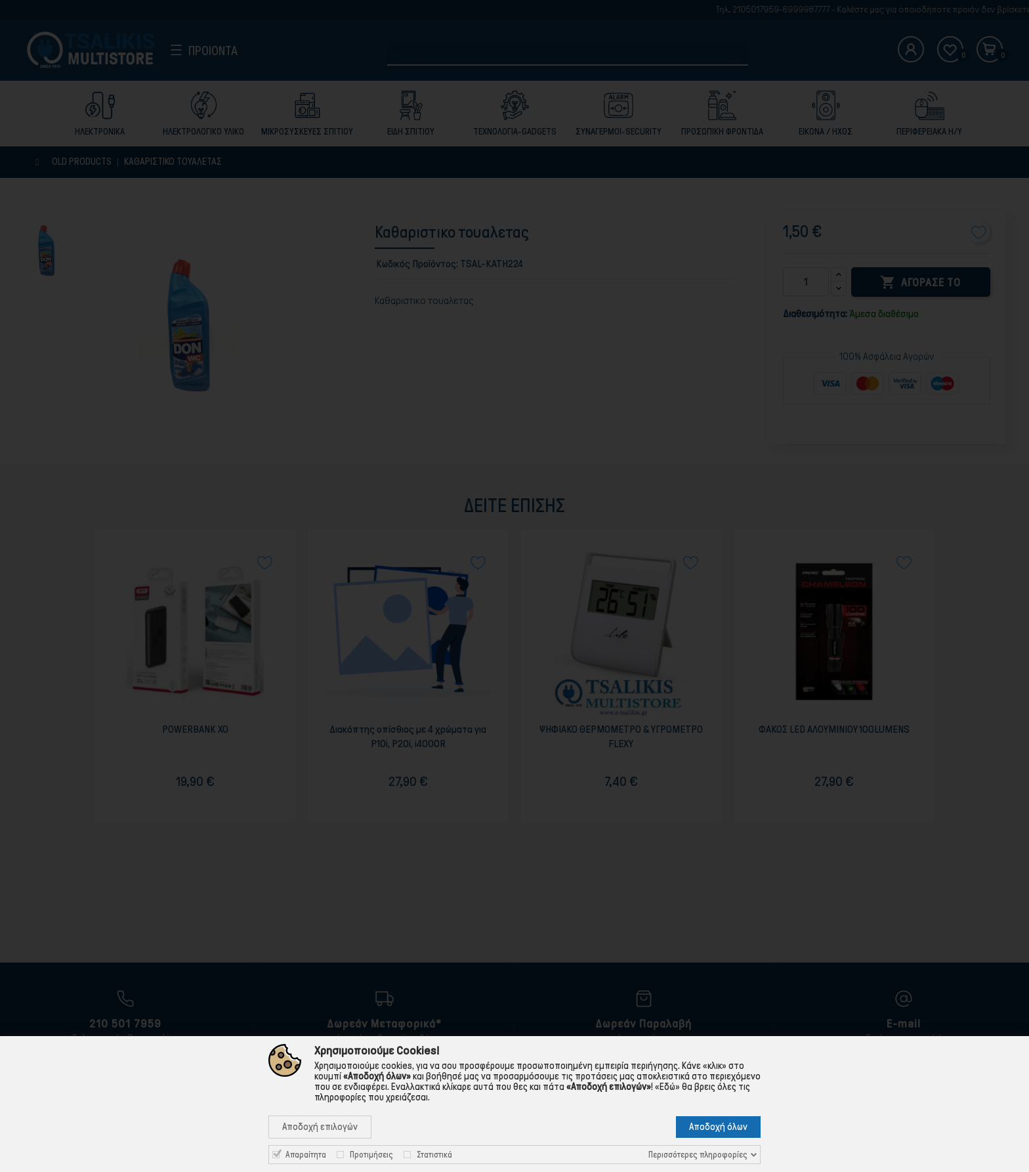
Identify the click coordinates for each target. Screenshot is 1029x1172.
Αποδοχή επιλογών (320, 1126)
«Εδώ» (667, 1086)
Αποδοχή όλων (718, 1126)
